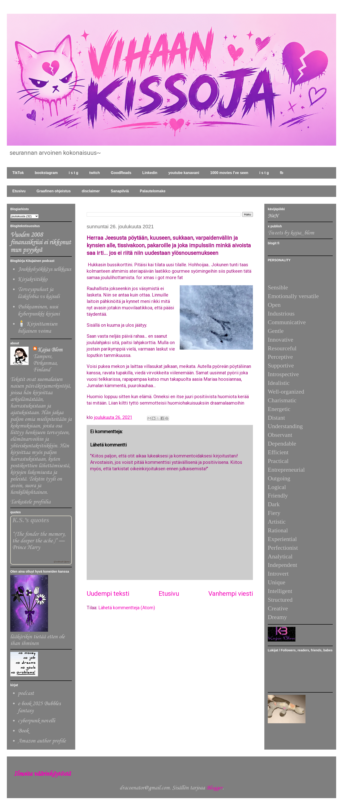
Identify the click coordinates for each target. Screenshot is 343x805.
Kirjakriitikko (32, 279)
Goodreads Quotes (62, 561)
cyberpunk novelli (36, 721)
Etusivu (19, 191)
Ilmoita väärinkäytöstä (42, 774)
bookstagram (46, 173)
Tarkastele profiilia (30, 502)
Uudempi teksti (108, 593)
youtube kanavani (183, 173)
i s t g (73, 173)
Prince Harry (26, 547)
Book (23, 731)
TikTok (18, 173)
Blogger (214, 788)
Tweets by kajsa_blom (291, 233)
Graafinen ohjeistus (54, 191)
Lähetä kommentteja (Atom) (126, 607)
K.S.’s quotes (30, 520)
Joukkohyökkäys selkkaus (44, 269)
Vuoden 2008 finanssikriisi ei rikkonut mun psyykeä (40, 242)
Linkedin (149, 173)
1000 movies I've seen (229, 173)
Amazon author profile (42, 741)
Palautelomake (152, 191)
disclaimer (91, 191)
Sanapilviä (120, 191)
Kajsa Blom (50, 350)
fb (281, 173)
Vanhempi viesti (230, 593)
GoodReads (121, 173)
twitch (94, 173)
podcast (26, 693)
